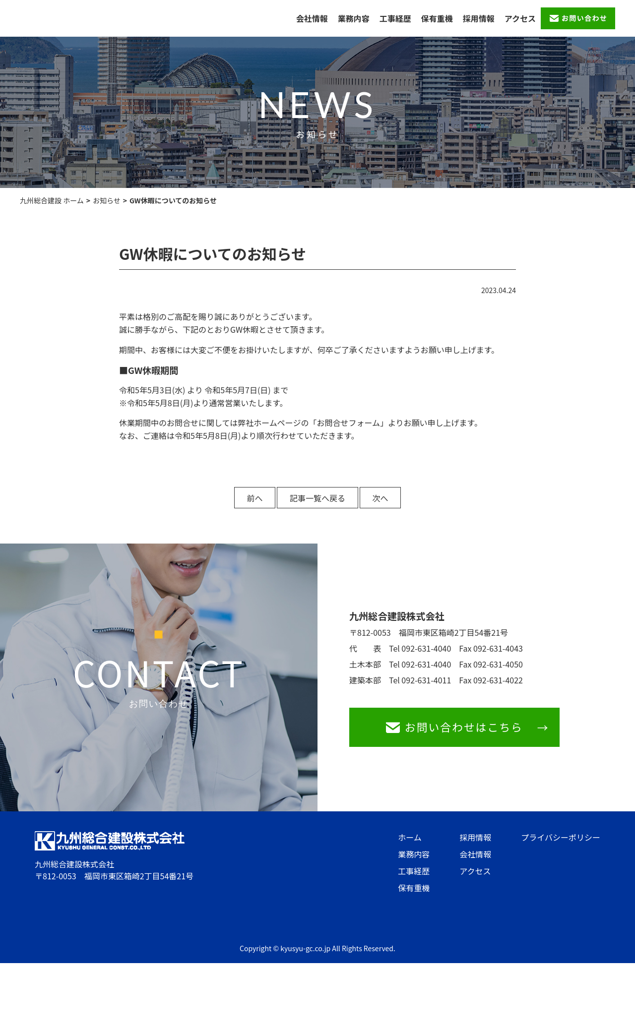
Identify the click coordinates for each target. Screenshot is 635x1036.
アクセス (520, 18)
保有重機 (437, 18)
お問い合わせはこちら (460, 728)
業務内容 (354, 18)
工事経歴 (395, 18)
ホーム (410, 841)
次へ (386, 498)
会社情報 (312, 18)
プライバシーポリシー (560, 841)
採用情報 (479, 18)
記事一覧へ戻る (317, 498)
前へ (249, 498)
